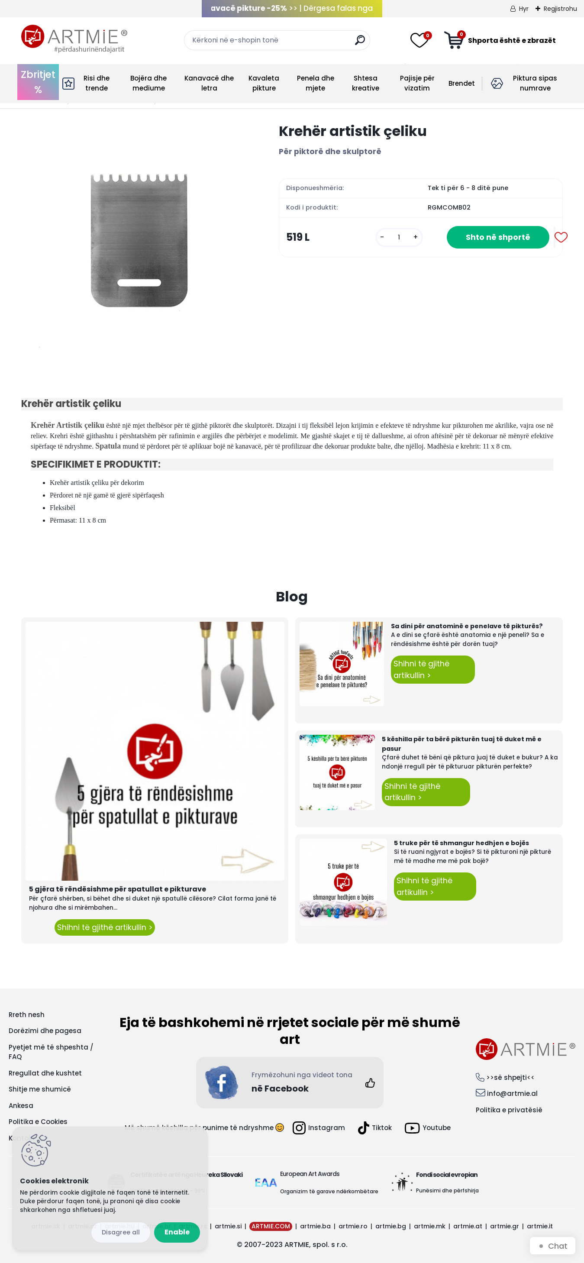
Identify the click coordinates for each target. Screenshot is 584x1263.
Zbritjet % (38, 82)
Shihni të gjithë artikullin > (104, 927)
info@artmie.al (512, 1093)
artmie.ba (315, 1226)
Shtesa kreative (365, 83)
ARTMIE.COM (271, 1226)
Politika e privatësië (509, 1109)
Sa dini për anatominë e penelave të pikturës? (467, 626)
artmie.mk (429, 1226)
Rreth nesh (27, 1014)
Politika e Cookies (38, 1121)
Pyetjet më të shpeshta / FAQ (51, 1052)
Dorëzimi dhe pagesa (45, 1030)
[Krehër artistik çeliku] (136, 237)
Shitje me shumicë (40, 1089)
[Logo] (74, 39)
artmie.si (228, 1226)
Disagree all (121, 1232)
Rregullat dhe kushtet (45, 1073)
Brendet (461, 83)
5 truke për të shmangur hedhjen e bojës (461, 843)
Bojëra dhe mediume (148, 83)
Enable (177, 1232)
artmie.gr (504, 1226)
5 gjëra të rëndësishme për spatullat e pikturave (117, 889)
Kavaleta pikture (263, 83)
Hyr (524, 8)
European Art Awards (309, 1173)
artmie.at (467, 1226)
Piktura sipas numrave (535, 83)
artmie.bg (390, 1226)
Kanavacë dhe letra (209, 83)
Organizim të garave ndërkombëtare (329, 1191)
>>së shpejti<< (510, 1077)
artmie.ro (353, 1226)
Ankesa (21, 1105)
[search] (360, 43)
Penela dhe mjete (315, 83)
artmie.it (540, 1226)
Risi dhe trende (97, 83)
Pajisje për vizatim (417, 83)
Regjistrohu (560, 8)
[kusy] (399, 237)
